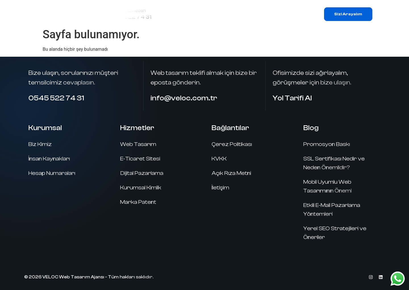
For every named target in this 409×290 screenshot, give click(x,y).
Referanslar (261, 14)
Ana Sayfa (174, 14)
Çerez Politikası (232, 144)
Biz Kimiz (40, 144)
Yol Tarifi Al (292, 98)
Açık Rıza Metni (231, 173)
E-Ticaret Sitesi (140, 158)
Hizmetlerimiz (216, 14)
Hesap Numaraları (51, 173)
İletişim (294, 14)
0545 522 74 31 (129, 17)
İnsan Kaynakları (49, 158)
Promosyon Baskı (326, 144)
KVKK (219, 158)
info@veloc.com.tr (184, 98)
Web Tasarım (138, 144)
